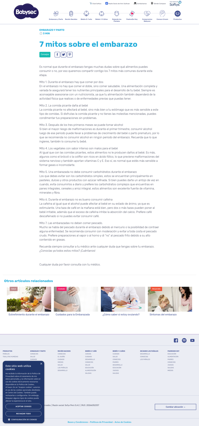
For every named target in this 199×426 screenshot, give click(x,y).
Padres (115, 362)
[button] (23, 419)
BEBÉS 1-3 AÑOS (119, 351)
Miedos (60, 362)
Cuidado (33, 359)
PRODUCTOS (7, 351)
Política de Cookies (26, 384)
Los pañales (63, 368)
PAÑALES (6, 354)
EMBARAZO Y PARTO (38, 351)
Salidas (88, 373)
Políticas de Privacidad (101, 422)
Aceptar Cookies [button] (23, 406)
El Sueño (61, 357)
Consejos (34, 354)
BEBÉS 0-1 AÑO (91, 351)
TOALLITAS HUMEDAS (10, 357)
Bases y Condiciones (78, 422)
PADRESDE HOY (173, 351)
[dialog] (23, 392)
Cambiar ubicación (175, 407)
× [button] (41, 364)
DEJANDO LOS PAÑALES (149, 351)
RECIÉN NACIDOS (64, 351)
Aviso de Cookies (123, 422)
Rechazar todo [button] (23, 413)
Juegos (88, 354)
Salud (32, 357)
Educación (89, 368)
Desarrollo (62, 370)
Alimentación (90, 370)
